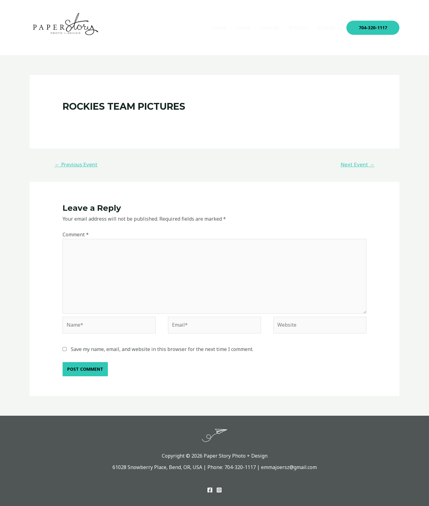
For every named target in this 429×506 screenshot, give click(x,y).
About (243, 27)
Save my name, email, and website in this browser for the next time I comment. (162, 349)
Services (269, 27)
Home (220, 27)
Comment (76, 234)
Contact (326, 27)
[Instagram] (219, 490)
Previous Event (76, 164)
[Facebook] (210, 490)
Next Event (357, 164)
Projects (298, 27)
